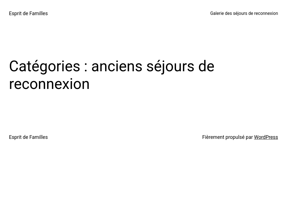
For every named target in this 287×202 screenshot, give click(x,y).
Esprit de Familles (28, 13)
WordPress (266, 137)
